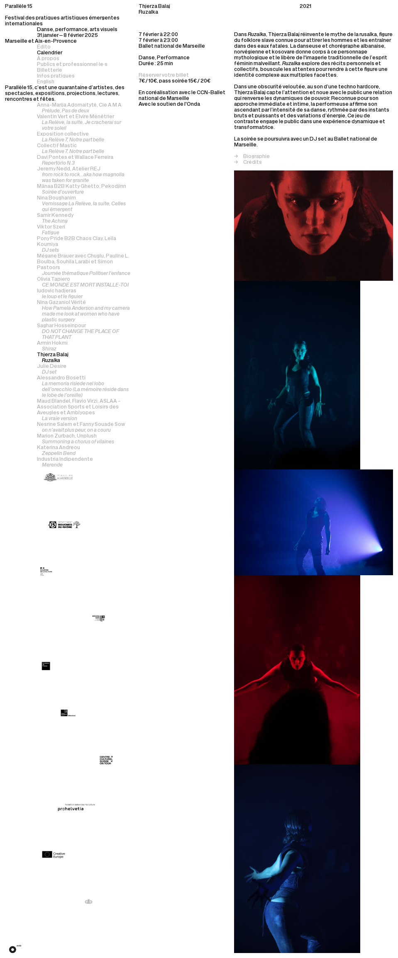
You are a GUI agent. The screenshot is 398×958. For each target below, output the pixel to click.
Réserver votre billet (164, 75)
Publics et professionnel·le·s (72, 64)
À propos (48, 58)
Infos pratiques (56, 76)
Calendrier (49, 53)
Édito (44, 47)
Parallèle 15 (18, 6)
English (45, 82)
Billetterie (49, 70)
